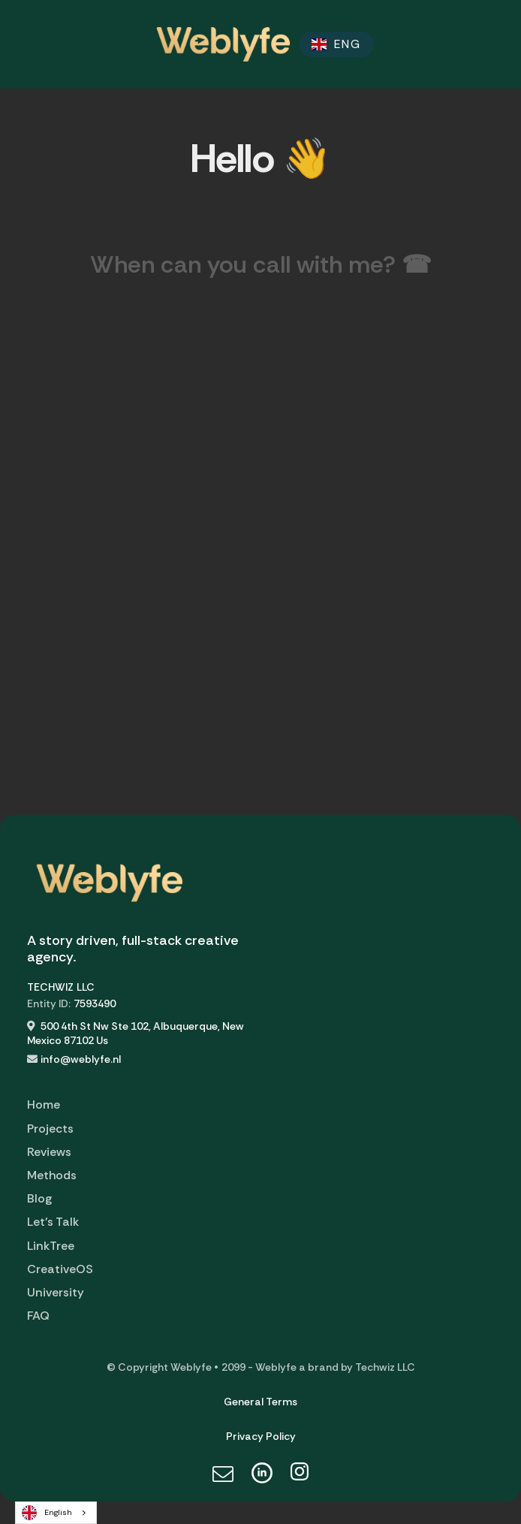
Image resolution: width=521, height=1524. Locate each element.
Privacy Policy (261, 1436)
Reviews (49, 1152)
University (55, 1292)
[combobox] (56, 1512)
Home (43, 1104)
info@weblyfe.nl (81, 1059)
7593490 (95, 1003)
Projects (50, 1128)
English (47, 1513)
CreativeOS (60, 1269)
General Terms (260, 1401)
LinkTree (50, 1246)
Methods (52, 1175)
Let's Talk (53, 1222)
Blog (39, 1198)
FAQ (38, 1315)
